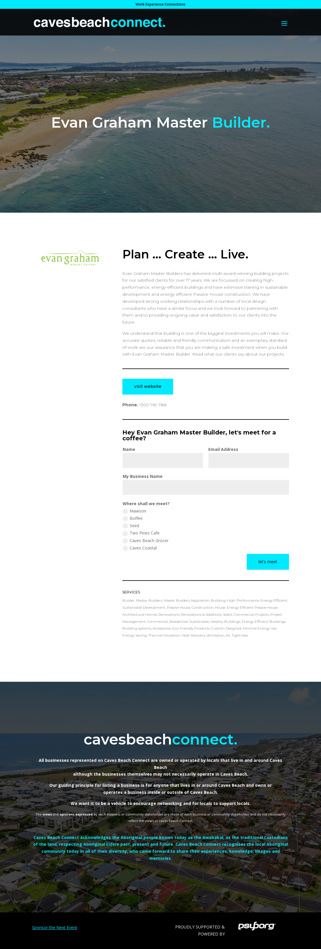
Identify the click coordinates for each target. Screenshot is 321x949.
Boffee (133, 518)
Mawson (134, 511)
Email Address (223, 449)
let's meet (268, 561)
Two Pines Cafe (141, 533)
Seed (131, 526)
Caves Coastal (140, 548)
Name (129, 449)
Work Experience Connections (160, 5)
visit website (147, 386)
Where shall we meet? (146, 503)
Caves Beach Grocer (145, 541)
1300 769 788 (153, 404)
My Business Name (143, 476)
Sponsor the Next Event (54, 927)
